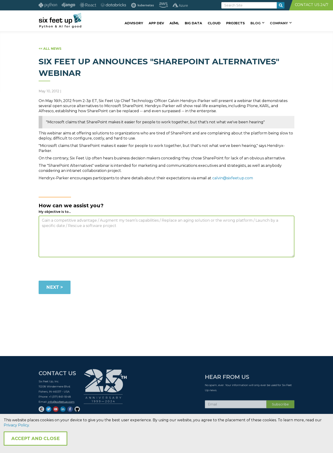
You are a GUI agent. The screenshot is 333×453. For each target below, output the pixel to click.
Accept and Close (35, 438)
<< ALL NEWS (50, 48)
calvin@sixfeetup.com (232, 178)
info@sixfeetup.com (60, 403)
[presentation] (74, 270)
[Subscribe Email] (235, 406)
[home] (60, 20)
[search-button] (280, 5)
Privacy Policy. (17, 425)
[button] (257, 22)
